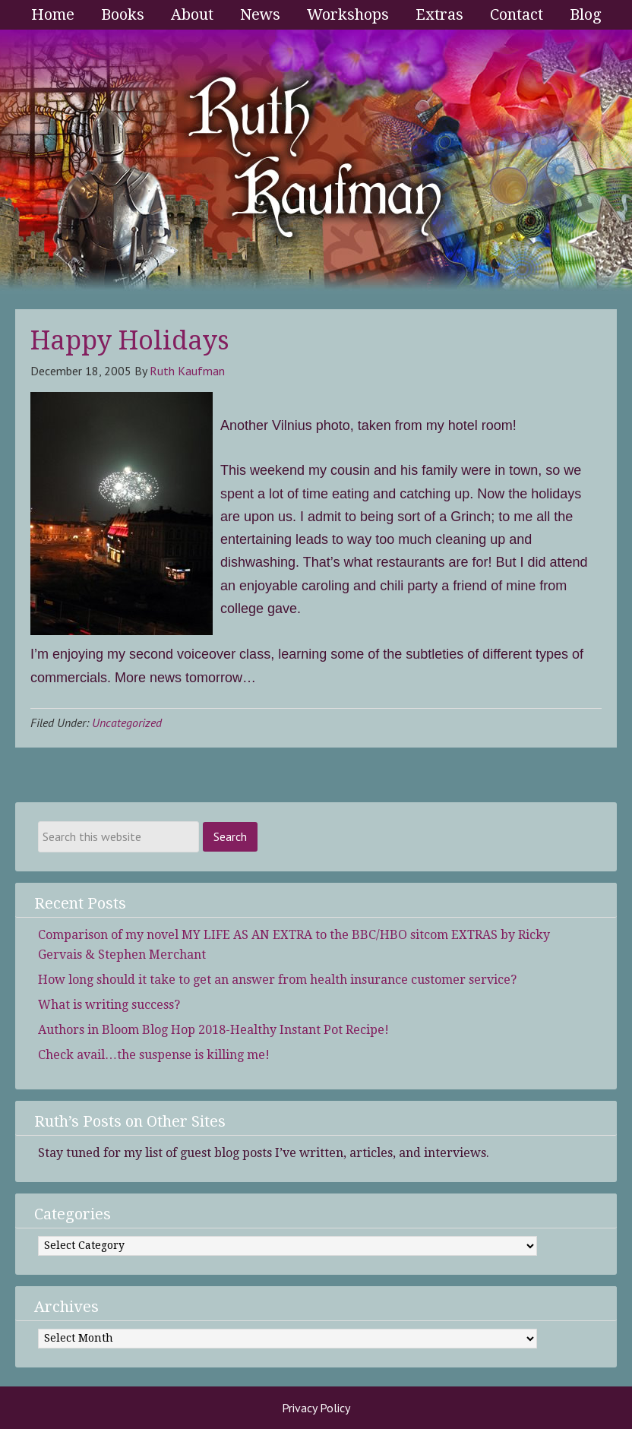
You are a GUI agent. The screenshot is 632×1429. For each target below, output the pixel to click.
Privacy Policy (316, 1407)
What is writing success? (109, 1004)
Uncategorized (127, 722)
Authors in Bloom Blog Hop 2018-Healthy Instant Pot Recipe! (213, 1030)
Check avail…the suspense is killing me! (154, 1055)
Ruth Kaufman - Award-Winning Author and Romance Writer (316, 162)
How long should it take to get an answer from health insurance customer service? (277, 979)
